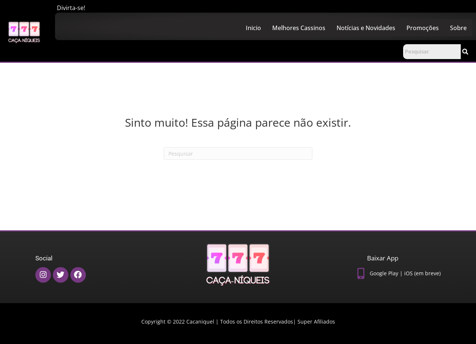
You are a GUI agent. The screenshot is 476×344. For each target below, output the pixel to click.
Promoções (422, 28)
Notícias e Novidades (366, 28)
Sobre (458, 28)
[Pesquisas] (238, 153)
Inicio (253, 28)
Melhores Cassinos (298, 28)
